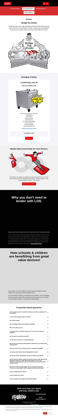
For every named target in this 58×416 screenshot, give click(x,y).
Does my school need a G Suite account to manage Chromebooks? (26, 348)
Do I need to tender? (15, 320)
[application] (29, 218)
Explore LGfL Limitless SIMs (28, 183)
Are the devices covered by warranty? (19, 336)
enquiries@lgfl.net (41, 399)
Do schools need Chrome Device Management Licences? (24, 352)
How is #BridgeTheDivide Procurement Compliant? (22, 324)
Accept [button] (45, 413)
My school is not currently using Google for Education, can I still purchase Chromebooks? (28, 344)
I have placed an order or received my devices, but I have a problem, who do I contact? (28, 312)
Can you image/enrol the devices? (18, 371)
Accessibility (31, 403)
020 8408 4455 (42, 394)
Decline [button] (50, 413)
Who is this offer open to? (16, 327)
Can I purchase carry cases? (17, 375)
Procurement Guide (36, 243)
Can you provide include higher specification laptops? (23, 378)
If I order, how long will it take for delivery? (20, 316)
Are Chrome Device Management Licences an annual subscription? (26, 355)
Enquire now (28, 138)
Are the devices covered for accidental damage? (22, 339)
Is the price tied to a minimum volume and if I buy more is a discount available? (27, 332)
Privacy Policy (39, 407)
